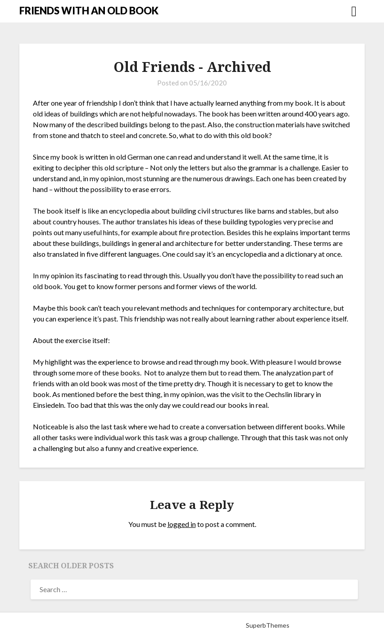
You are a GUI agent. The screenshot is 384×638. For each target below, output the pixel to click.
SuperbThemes (267, 625)
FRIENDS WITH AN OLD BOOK (88, 10)
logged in (181, 524)
